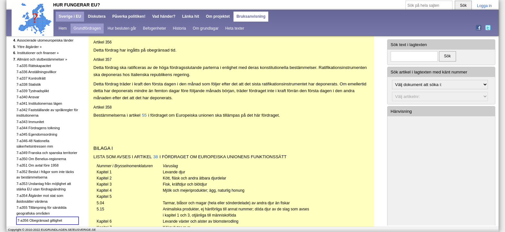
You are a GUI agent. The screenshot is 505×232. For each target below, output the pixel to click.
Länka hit (190, 16)
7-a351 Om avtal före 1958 (37, 165)
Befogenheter (154, 28)
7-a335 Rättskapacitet (33, 66)
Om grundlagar (206, 28)
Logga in (484, 6)
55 (144, 115)
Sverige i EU (70, 16)
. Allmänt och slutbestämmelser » (40, 59)
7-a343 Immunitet (30, 122)
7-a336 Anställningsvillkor (36, 72)
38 (155, 156)
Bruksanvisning (250, 16)
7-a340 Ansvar (27, 97)
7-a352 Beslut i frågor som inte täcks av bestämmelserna (45, 174)
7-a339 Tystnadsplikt (32, 91)
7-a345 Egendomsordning (36, 134)
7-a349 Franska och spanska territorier (46, 153)
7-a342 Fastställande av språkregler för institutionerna (47, 113)
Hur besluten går (122, 28)
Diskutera (97, 16)
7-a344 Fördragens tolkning (38, 128)
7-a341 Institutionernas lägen (39, 103)
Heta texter (234, 28)
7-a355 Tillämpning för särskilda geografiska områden (41, 210)
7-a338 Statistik (28, 84)
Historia (179, 28)
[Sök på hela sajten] (429, 6)
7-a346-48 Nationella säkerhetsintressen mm (34, 144)
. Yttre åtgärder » (27, 47)
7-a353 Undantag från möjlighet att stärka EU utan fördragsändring (43, 186)
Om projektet (218, 16)
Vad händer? (163, 16)
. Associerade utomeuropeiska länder (43, 40)
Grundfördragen (87, 28)
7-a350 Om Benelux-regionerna (41, 159)
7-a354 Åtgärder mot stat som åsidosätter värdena (39, 198)
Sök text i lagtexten (409, 44)
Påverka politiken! (129, 16)
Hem (63, 28)
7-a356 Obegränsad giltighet (39, 220)
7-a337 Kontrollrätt (31, 78)
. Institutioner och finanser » (36, 53)
